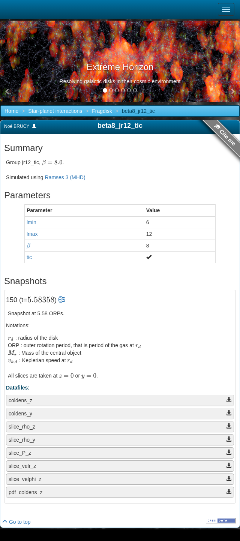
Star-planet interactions (55, 111)
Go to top (16, 522)
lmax (32, 234)
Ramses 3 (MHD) (65, 177)
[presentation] (52, 162)
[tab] (120, 400)
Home (11, 111)
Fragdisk (102, 111)
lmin (31, 222)
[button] (7, 91)
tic (29, 257)
